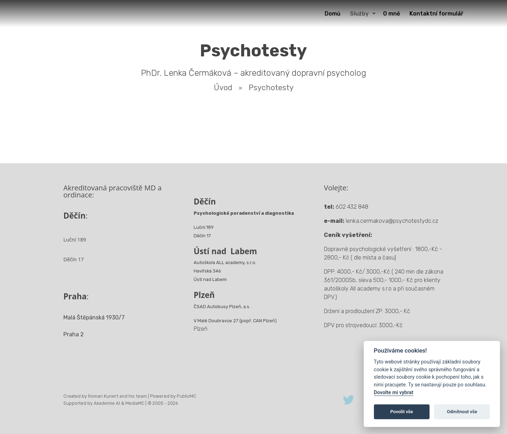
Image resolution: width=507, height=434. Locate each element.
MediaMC (134, 403)
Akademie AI (107, 403)
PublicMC (186, 396)
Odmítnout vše (462, 411)
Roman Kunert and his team (117, 396)
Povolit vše (401, 411)
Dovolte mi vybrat (393, 393)
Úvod (223, 87)
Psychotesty (271, 87)
